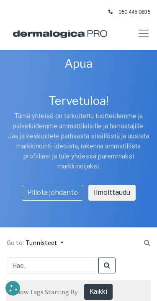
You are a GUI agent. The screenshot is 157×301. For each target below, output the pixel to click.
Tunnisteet (42, 242)
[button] (12, 288)
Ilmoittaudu (112, 192)
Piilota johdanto (52, 192)
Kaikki (98, 292)
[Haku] (107, 265)
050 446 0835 (134, 12)
